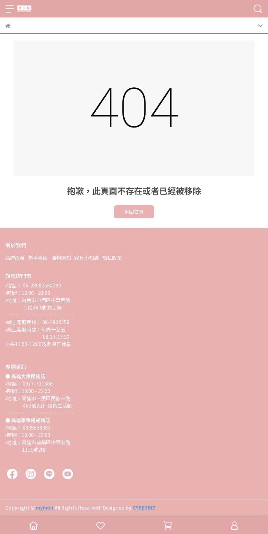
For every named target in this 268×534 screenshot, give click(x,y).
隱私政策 (112, 257)
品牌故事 (15, 257)
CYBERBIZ (144, 507)
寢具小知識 (86, 257)
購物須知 (61, 257)
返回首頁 (134, 211)
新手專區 (38, 257)
